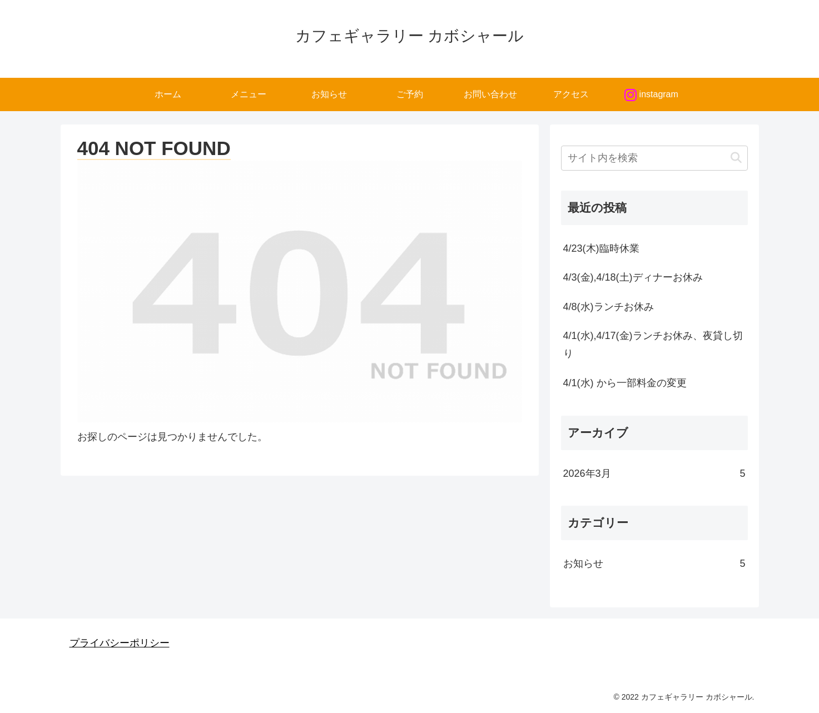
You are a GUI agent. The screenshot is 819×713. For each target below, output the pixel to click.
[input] (654, 158)
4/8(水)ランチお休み (610, 306)
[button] (736, 158)
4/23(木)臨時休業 (601, 248)
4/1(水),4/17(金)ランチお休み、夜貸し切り (653, 344)
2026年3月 (654, 473)
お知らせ (654, 563)
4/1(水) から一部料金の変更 (625, 382)
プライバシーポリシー (120, 643)
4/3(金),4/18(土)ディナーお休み (634, 277)
